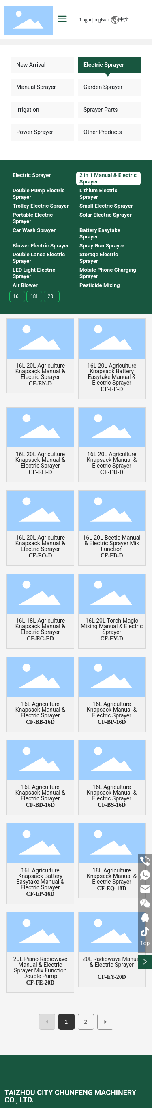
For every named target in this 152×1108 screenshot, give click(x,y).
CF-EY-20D (111, 977)
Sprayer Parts (100, 109)
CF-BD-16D (40, 805)
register (101, 20)
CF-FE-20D (40, 983)
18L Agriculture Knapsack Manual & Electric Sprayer (112, 876)
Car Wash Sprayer (34, 230)
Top (145, 943)
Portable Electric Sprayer (33, 218)
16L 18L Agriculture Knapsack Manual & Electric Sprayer (40, 626)
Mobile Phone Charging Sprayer (107, 273)
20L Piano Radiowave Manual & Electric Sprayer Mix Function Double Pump (40, 967)
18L (34, 296)
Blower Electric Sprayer (41, 245)
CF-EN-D (40, 384)
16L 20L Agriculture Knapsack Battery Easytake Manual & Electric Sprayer (111, 374)
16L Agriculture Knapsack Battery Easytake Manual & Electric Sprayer (40, 879)
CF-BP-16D (112, 722)
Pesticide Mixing (99, 285)
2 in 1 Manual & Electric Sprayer (108, 178)
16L (17, 296)
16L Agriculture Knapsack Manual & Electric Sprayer (40, 710)
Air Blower (25, 285)
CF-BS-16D (112, 805)
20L (51, 296)
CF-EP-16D (40, 894)
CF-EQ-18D (111, 888)
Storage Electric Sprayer (98, 257)
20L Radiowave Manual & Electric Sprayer (112, 962)
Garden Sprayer (102, 87)
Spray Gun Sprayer (101, 245)
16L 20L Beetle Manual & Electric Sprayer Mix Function (111, 543)
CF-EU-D (112, 472)
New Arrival (30, 65)
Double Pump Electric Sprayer (38, 193)
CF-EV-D (111, 639)
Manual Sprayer (36, 87)
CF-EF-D (112, 389)
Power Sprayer (34, 132)
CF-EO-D (40, 556)
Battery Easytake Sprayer (99, 233)
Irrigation (27, 109)
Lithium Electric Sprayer (98, 193)
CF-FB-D (112, 556)
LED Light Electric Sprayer (34, 273)
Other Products (102, 132)
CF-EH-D (40, 472)
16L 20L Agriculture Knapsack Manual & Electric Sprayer (40, 371)
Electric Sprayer (103, 65)
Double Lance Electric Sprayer (39, 257)
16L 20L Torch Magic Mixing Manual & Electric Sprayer (112, 626)
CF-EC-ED (40, 639)
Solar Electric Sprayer (105, 215)
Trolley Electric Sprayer (41, 206)
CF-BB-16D (40, 722)
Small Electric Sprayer (106, 206)
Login (85, 20)
